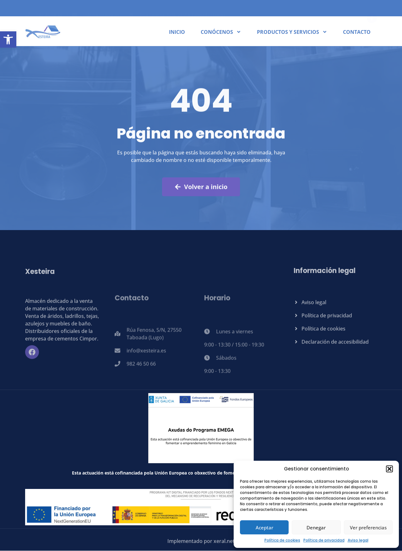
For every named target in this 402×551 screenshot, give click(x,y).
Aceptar (264, 527)
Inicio (177, 33)
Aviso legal (358, 540)
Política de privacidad (324, 540)
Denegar (316, 527)
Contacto (357, 33)
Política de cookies (282, 540)
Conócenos (221, 33)
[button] (8, 39)
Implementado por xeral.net (201, 543)
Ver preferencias (368, 527)
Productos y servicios (292, 33)
